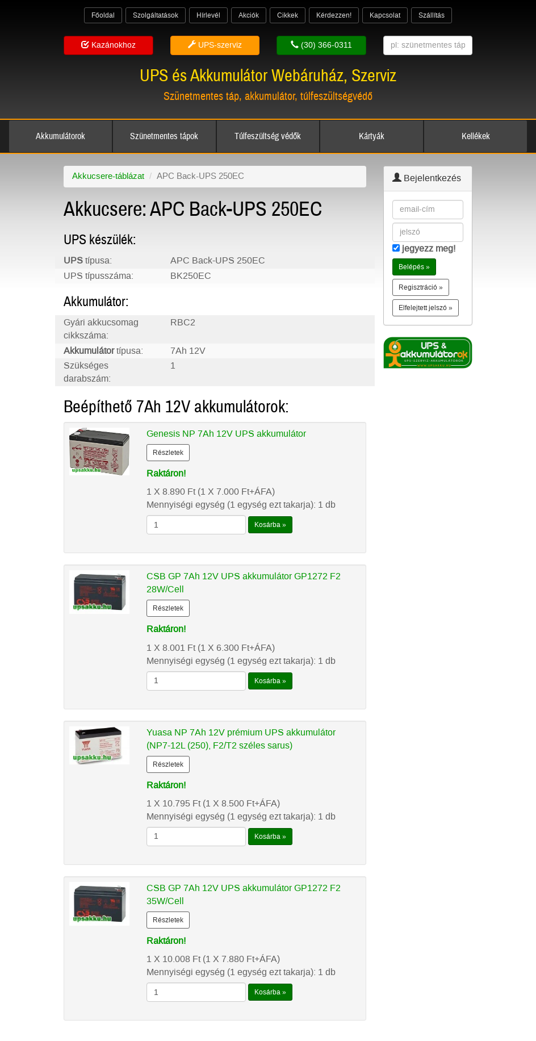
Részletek (168, 452)
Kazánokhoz (108, 45)
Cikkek (287, 15)
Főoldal (103, 15)
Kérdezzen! (333, 15)
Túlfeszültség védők (268, 136)
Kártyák (371, 136)
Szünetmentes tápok (164, 136)
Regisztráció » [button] (421, 287)
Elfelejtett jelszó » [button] (426, 307)
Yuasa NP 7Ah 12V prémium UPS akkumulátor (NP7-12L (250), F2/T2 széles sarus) (241, 738)
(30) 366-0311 (321, 45)
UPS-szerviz (215, 45)
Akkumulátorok (60, 136)
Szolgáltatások (155, 15)
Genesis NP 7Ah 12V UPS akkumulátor (226, 434)
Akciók (248, 15)
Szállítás (431, 15)
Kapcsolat (385, 15)
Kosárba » (270, 524)
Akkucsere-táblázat (108, 176)
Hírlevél (208, 15)
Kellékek (476, 136)
